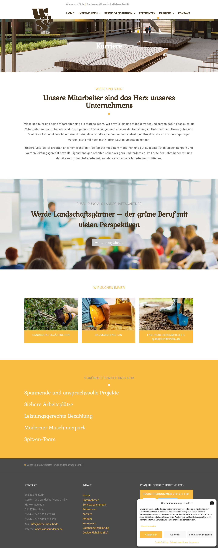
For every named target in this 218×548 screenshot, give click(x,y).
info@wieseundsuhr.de (44, 524)
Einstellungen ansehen (200, 534)
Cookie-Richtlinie (161, 542)
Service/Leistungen (119, 13)
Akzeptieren (151, 534)
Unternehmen (89, 13)
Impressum (194, 542)
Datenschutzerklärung (179, 542)
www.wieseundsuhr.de (49, 529)
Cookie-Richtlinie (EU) (95, 532)
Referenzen (147, 13)
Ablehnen (175, 534)
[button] (211, 503)
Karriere (166, 13)
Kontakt (184, 13)
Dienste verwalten (148, 526)
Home (70, 13)
